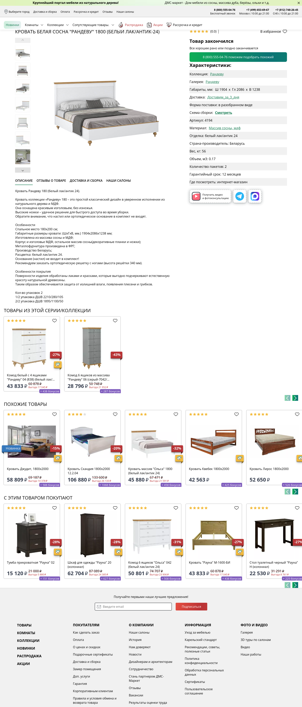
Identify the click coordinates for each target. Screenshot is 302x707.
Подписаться (191, 636)
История (135, 669)
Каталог (55, 29)
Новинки (12, 42)
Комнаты (31, 42)
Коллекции (55, 42)
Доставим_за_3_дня (223, 126)
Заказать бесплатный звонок (280, 42)
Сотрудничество (141, 699)
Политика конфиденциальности (201, 690)
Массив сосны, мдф (225, 157)
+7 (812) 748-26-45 (286, 10)
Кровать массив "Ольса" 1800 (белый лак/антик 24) (150, 500)
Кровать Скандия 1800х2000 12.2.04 (89, 500)
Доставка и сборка (45, 11)
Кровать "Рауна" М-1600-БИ (209, 592)
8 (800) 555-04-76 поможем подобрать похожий (238, 87)
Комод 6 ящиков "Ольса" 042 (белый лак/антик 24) (149, 594)
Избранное (275, 29)
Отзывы (107, 11)
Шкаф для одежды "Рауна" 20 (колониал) (89, 594)
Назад (14, 51)
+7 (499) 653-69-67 (257, 10)
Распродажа (130, 42)
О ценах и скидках (86, 677)
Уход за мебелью (197, 662)
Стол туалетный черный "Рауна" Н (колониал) (274, 594)
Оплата (65, 11)
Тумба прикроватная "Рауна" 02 (31, 592)
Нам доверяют (140, 677)
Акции (155, 42)
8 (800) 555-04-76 (224, 10)
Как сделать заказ (86, 662)
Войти (260, 29)
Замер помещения (87, 699)
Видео (245, 677)
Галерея (247, 662)
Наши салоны (125, 11)
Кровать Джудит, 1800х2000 (28, 498)
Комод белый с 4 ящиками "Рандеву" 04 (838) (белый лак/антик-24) (29, 407)
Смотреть (223, 142)
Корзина (292, 29)
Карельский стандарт (201, 669)
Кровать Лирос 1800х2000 (269, 498)
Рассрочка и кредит (86, 11)
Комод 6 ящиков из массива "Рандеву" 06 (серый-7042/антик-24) (89, 407)
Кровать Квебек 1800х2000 (209, 498)
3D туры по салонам (256, 669)
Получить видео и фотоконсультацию (210, 226)
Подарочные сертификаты (93, 684)
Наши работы (251, 684)
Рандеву (217, 103)
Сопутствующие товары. (91, 42)
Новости (135, 684)
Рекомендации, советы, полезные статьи (202, 679)
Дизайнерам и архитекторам (150, 691)
